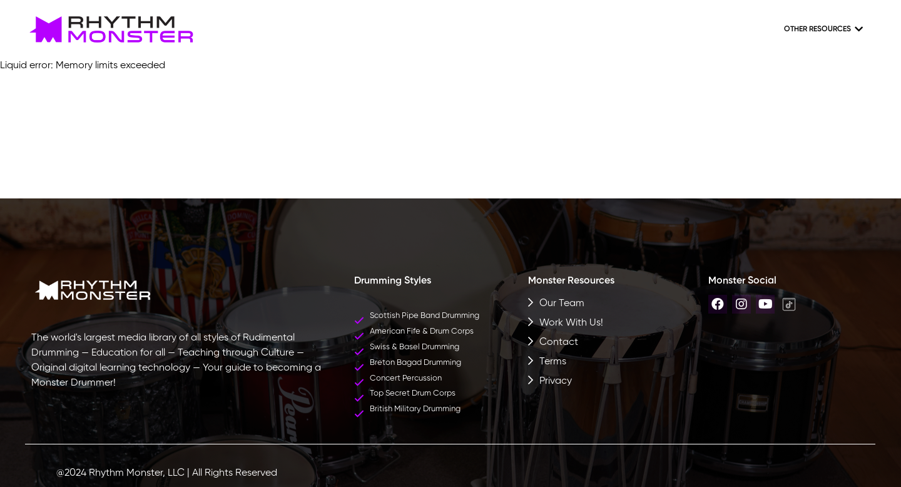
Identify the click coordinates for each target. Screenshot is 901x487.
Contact (558, 342)
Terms (552, 362)
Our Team (561, 304)
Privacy (555, 381)
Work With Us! (571, 323)
